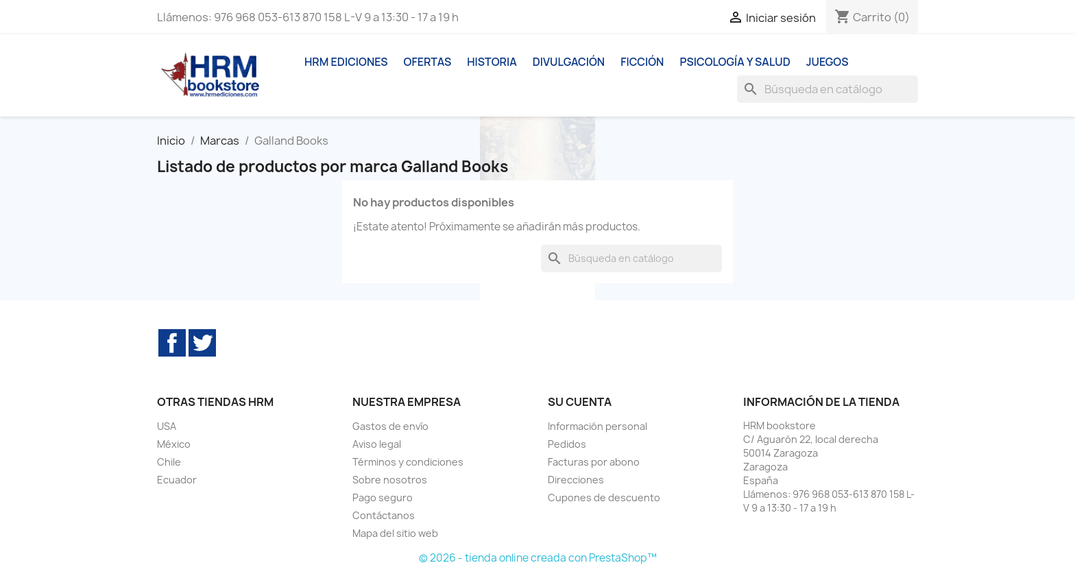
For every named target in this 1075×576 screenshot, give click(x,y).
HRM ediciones (346, 61)
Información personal (597, 426)
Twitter (202, 343)
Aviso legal (376, 444)
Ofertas (428, 61)
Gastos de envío (390, 426)
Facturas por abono (594, 461)
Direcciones (576, 479)
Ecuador (177, 479)
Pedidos (567, 444)
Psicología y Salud (734, 61)
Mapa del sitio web (395, 533)
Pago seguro (382, 497)
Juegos (827, 61)
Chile (169, 461)
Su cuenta (580, 401)
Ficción (642, 61)
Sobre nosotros (389, 479)
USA (166, 426)
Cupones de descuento (604, 497)
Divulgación (569, 61)
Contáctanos (383, 515)
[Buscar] (827, 89)
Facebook (172, 343)
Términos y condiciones (407, 461)
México (174, 444)
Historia (492, 61)
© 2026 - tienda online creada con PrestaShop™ (538, 558)
